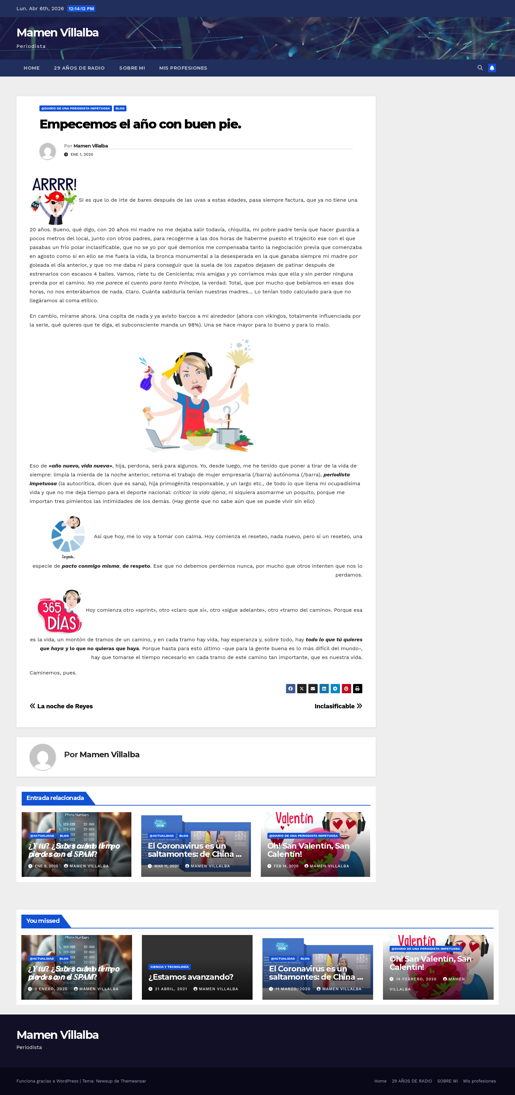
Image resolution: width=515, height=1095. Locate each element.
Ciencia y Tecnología (169, 967)
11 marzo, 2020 (294, 989)
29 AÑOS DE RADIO (79, 68)
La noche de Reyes (61, 706)
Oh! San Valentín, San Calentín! (308, 850)
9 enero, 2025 (51, 989)
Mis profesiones (183, 68)
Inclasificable (339, 706)
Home (31, 68)
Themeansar (133, 1081)
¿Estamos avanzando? (190, 977)
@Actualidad (42, 835)
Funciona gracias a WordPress (48, 1081)
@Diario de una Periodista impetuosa (75, 108)
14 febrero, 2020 (417, 979)
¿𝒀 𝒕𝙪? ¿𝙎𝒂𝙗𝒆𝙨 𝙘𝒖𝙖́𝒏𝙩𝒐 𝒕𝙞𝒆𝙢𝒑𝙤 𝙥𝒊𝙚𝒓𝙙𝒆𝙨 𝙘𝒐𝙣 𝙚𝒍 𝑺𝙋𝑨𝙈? (73, 850)
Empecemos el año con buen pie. (140, 124)
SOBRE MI (132, 68)
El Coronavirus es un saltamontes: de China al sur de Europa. (195, 854)
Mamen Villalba (57, 32)
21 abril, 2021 (172, 989)
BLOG (120, 108)
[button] (480, 68)
